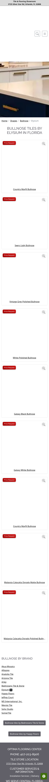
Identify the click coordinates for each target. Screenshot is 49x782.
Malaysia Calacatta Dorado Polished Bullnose (24, 638)
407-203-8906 (29, 754)
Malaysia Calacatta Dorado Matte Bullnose (24, 582)
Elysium (7, 689)
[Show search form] (37, 33)
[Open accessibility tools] (44, 776)
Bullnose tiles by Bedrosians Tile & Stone (24, 722)
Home (4, 120)
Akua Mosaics (10, 666)
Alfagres (7, 670)
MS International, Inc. (14, 701)
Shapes (13, 120)
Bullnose (24, 120)
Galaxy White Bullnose (24, 470)
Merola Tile (9, 705)
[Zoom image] (43, 143)
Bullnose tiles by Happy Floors (24, 734)
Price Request (9, 143)
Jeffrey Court (10, 697)
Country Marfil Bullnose (24, 189)
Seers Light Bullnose (24, 245)
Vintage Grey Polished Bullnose (24, 301)
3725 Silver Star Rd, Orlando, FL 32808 (24, 763)
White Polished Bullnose (24, 357)
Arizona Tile (10, 678)
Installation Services (19, 776)
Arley (7, 682)
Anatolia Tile (10, 674)
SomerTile (9, 713)
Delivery (35, 776)
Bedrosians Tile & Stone (15, 685)
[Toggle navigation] (44, 33)
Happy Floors (10, 693)
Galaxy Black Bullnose (24, 414)
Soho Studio (9, 709)
